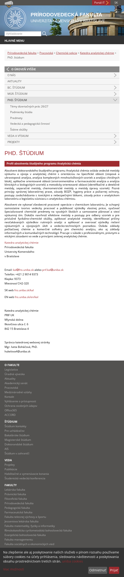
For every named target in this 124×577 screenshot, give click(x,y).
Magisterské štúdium (18, 440)
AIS (7, 449)
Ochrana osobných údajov (21, 406)
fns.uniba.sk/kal (24, 290)
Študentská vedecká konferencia (25, 478)
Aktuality (14, 81)
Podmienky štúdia (21, 112)
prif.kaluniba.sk (52, 270)
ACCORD (10, 415)
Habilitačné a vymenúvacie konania (27, 474)
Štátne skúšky (18, 129)
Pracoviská (46, 53)
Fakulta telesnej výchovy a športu (25, 517)
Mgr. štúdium (17, 94)
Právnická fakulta (15, 494)
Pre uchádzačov (14, 431)
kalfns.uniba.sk (23, 270)
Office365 (11, 410)
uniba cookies (72, 561)
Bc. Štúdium (16, 88)
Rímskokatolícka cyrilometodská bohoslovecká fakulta (38, 530)
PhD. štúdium (17, 100)
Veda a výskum (18, 136)
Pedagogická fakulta (17, 508)
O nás (11, 75)
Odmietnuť (97, 570)
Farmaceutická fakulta (18, 512)
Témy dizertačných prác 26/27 (29, 106)
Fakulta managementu (19, 539)
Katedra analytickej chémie (97, 53)
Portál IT (99, 3)
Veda (8, 460)
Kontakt (9, 397)
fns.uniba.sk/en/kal (26, 297)
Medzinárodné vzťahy (18, 392)
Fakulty (11, 485)
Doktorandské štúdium (19, 444)
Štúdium (11, 422)
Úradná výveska (15, 374)
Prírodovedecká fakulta (21, 53)
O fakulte (12, 365)
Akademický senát (16, 383)
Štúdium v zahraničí (17, 453)
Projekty (13, 142)
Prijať (114, 570)
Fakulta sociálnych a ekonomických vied (29, 544)
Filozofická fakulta (16, 499)
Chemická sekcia (66, 53)
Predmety (16, 118)
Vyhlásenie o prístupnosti (20, 401)
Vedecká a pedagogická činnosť (30, 124)
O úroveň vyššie (23, 69)
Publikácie (11, 469)
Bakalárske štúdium (17, 435)
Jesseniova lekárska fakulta (22, 521)
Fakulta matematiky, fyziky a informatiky (30, 526)
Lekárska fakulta (15, 490)
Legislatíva (11, 369)
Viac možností (13, 569)
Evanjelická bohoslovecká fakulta (25, 535)
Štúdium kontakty (15, 426)
